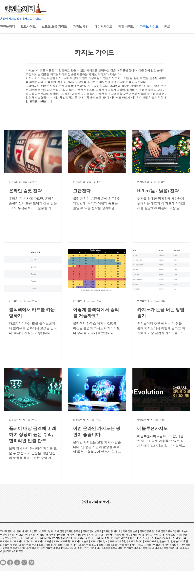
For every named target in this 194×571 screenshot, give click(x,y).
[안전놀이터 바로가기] (97, 502)
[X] (17, 562)
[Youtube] (3, 562)
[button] (80, 27)
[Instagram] (24, 562)
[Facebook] (10, 562)
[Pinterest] (31, 562)
